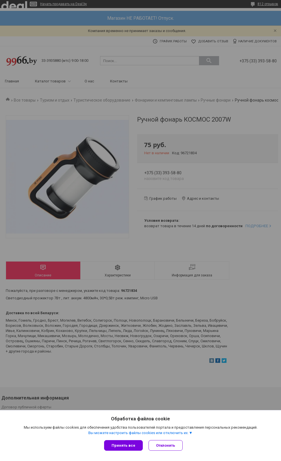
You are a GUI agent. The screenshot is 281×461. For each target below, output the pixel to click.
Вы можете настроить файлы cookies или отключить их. (138, 433)
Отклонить (165, 445)
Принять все (123, 445)
